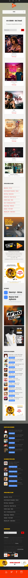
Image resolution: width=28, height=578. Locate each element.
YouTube (5, 552)
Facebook (10, 552)
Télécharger (14, 56)
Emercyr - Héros (15, 292)
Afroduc (16, 543)
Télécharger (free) (13, 466)
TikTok (14, 552)
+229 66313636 (20, 549)
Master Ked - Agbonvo (14, 298)
